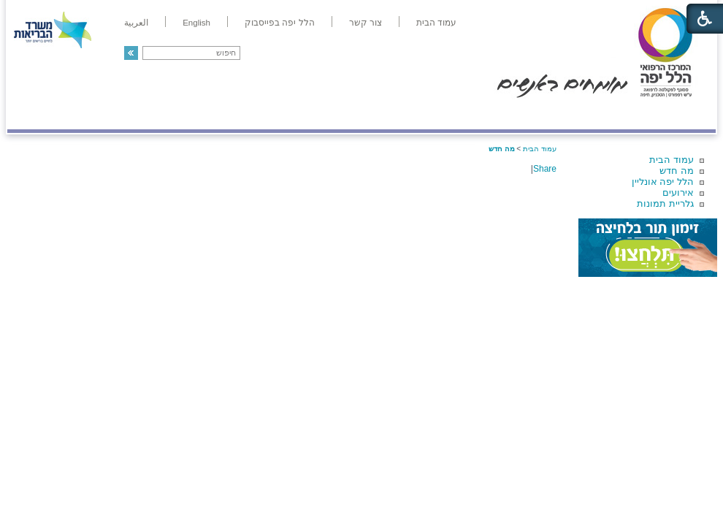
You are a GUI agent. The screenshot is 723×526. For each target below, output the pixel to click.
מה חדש (676, 170)
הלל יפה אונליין (663, 181)
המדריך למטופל (411, 114)
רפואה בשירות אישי (202, 114)
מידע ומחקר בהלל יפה (312, 114)
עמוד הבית (671, 159)
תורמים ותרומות (103, 114)
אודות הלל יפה (496, 114)
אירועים (678, 192)
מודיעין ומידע (673, 114)
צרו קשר (31, 114)
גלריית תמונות (665, 203)
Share (544, 169)
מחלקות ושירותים (585, 114)
